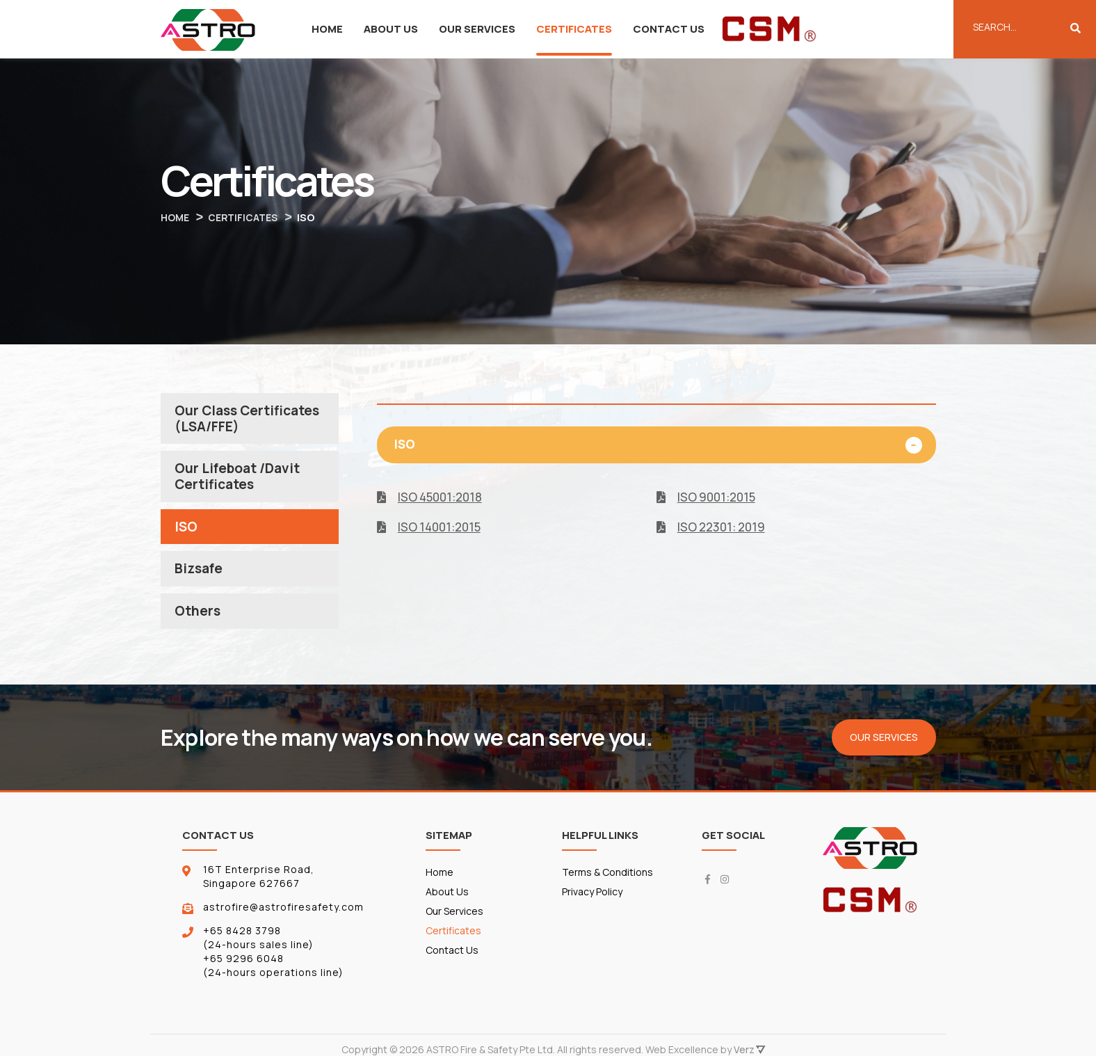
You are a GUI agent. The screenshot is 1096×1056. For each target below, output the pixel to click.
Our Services (477, 29)
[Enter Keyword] (1024, 26)
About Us (391, 29)
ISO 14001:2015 (436, 528)
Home (327, 29)
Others (197, 617)
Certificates (574, 29)
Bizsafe (199, 574)
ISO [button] (411, 445)
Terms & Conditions (587, 884)
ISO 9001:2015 (712, 498)
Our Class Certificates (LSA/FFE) (247, 419)
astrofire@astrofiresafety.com (283, 913)
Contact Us (668, 29)
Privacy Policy (592, 910)
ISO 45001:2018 (436, 498)
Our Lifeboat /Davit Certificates (237, 479)
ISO (186, 531)
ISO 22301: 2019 (717, 528)
